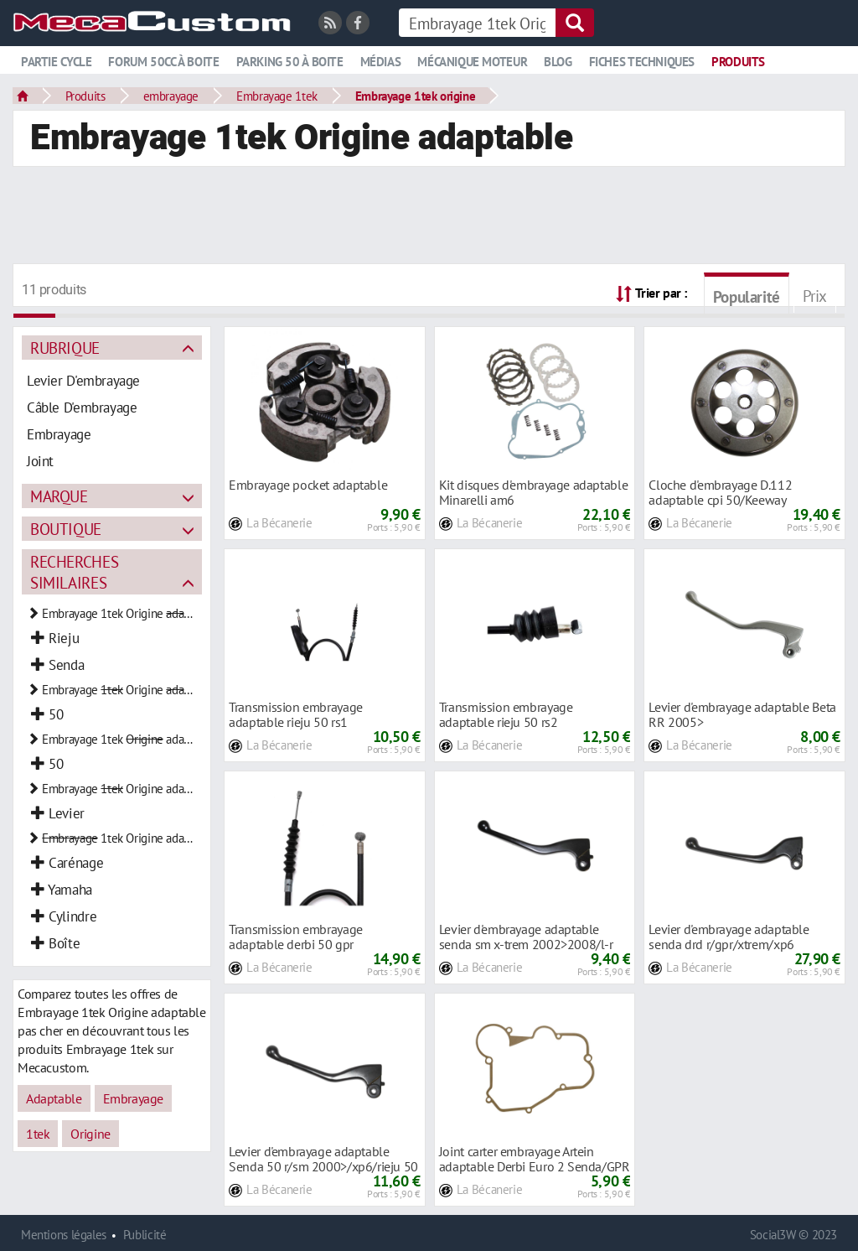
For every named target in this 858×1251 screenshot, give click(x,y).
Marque (59, 495)
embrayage (171, 95)
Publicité (145, 1234)
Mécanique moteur (472, 61)
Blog (557, 61)
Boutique (65, 528)
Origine (90, 1133)
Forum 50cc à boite (163, 61)
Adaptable (54, 1098)
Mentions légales (63, 1234)
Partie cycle (56, 61)
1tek (37, 1133)
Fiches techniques (642, 61)
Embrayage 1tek (277, 95)
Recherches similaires (74, 572)
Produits (738, 61)
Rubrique (65, 347)
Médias (380, 61)
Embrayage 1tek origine (415, 95)
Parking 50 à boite (290, 61)
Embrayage (133, 1098)
